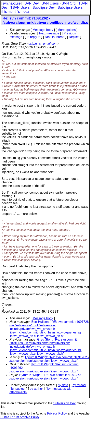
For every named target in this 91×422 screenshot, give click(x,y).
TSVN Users (20, 7)
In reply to (33, 37)
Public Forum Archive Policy (19, 417)
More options (67, 29)
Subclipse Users (70, 7)
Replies (74, 37)
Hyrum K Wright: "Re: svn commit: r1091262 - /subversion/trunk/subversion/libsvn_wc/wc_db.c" (49, 359)
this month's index (15, 12)
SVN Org (68, 3)
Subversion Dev (64, 403)
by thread (79, 385)
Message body (42, 29)
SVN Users (50, 3)
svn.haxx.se (11, 3)
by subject (18, 388)
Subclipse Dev (43, 7)
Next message (49, 33)
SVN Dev (31, 3)
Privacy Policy (57, 413)
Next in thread (55, 37)
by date (63, 385)
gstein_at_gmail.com (43, 43)
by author (36, 388)
